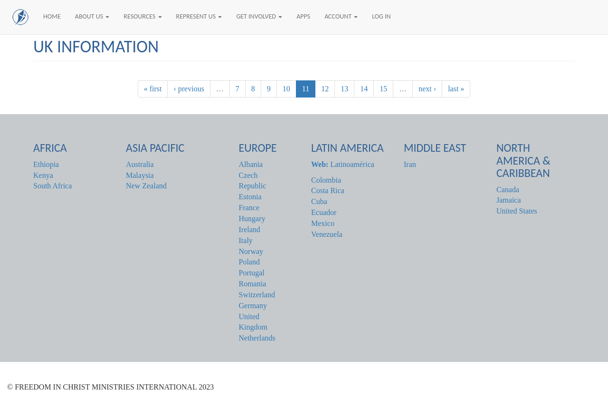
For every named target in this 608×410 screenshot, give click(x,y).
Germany (253, 306)
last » (456, 89)
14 (364, 89)
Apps (303, 16)
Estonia (250, 197)
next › (427, 89)
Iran (410, 164)
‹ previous (188, 89)
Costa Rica (327, 190)
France (249, 208)
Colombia (326, 180)
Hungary (252, 219)
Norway (251, 251)
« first (153, 89)
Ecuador (323, 212)
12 (325, 89)
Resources (143, 16)
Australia (140, 164)
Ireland (249, 229)
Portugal (252, 273)
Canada (507, 189)
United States (516, 211)
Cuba (319, 201)
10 (286, 89)
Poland (249, 262)
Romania (252, 284)
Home (52, 16)
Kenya (43, 175)
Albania (251, 164)
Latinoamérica (342, 164)
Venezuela (326, 234)
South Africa (52, 186)
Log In (381, 16)
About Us (92, 16)
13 (344, 89)
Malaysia (140, 175)
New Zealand (146, 186)
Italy (246, 240)
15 (383, 89)
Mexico (322, 223)
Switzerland (257, 295)
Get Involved (259, 16)
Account (341, 16)
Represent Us (199, 16)
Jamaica (508, 200)
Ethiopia (46, 164)
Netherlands (257, 338)
